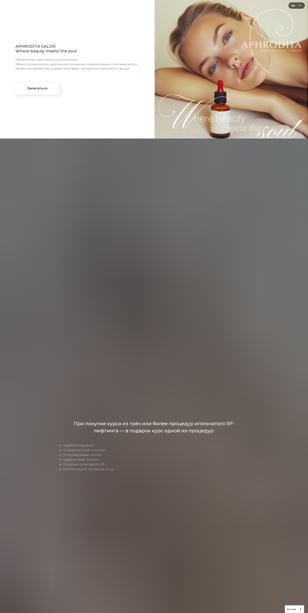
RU (293, 5)
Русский (291, 609)
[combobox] (294, 609)
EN (300, 5)
